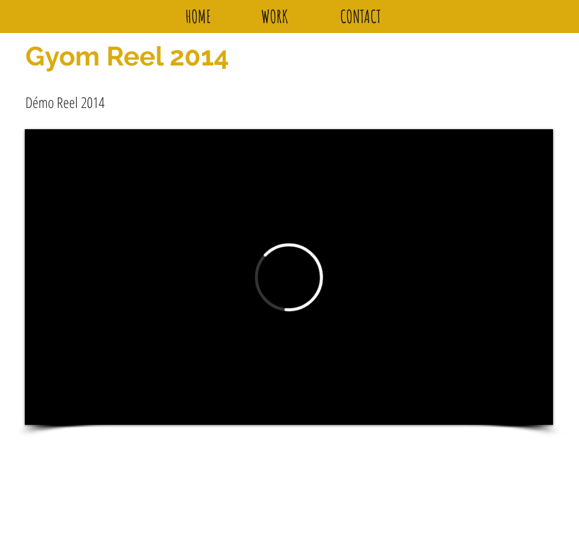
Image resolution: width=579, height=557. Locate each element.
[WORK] (274, 16)
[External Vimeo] (289, 277)
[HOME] (198, 16)
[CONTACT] (360, 16)
